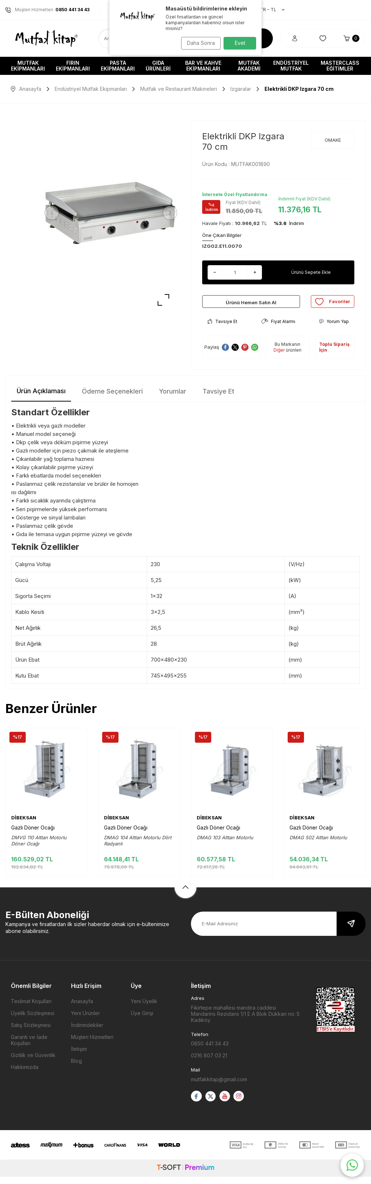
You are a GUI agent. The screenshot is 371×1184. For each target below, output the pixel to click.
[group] (111, 213)
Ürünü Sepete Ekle (311, 272)
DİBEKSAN (23, 825)
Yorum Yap (334, 328)
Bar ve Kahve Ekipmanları (203, 66)
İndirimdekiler (87, 1032)
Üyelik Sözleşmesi (32, 1020)
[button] (54, 212)
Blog (76, 1068)
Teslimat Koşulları (31, 1008)
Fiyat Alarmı (278, 328)
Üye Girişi (142, 1020)
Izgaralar (240, 89)
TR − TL (268, 10)
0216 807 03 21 (209, 1063)
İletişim (79, 1056)
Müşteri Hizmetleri (92, 1044)
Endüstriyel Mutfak (291, 66)
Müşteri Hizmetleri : (47, 10)
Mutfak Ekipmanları (28, 66)
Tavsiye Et (222, 328)
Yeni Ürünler (85, 1020)
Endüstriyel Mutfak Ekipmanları (91, 89)
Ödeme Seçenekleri (112, 398)
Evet (240, 43)
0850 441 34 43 (210, 1051)
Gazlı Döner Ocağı (33, 835)
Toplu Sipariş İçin (334, 354)
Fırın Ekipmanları (73, 66)
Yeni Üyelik (144, 1008)
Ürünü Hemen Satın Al (251, 305)
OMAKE (333, 140)
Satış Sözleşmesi (31, 1032)
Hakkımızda (24, 1074)
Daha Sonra (198, 43)
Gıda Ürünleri (158, 66)
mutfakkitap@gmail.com (219, 1086)
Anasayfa (26, 89)
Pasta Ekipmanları (118, 66)
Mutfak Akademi (249, 66)
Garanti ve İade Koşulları (29, 1047)
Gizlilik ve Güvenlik (33, 1062)
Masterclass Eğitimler (340, 66)
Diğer (279, 357)
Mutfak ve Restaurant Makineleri (178, 89)
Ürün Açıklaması (41, 398)
